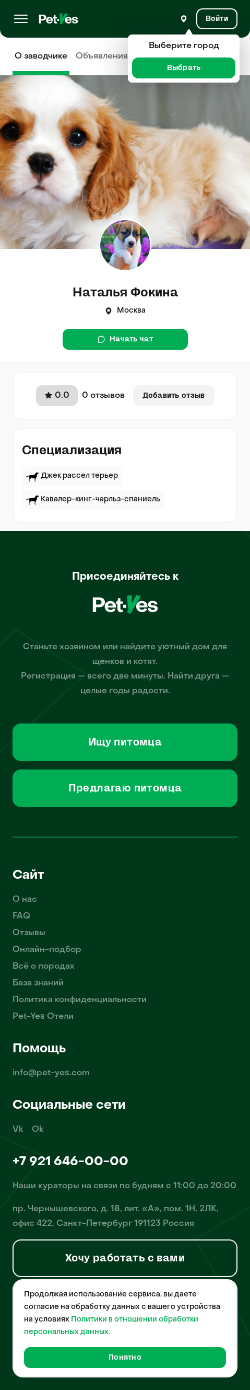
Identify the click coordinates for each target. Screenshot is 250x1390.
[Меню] (20, 18)
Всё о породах (44, 966)
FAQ (21, 916)
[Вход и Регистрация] (216, 18)
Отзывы (29, 933)
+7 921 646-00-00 (70, 1162)
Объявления (102, 56)
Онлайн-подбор (47, 950)
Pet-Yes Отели (43, 1017)
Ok (38, 1129)
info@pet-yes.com (51, 1073)
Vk (18, 1129)
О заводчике (41, 56)
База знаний (38, 983)
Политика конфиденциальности (80, 1000)
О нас (25, 899)
